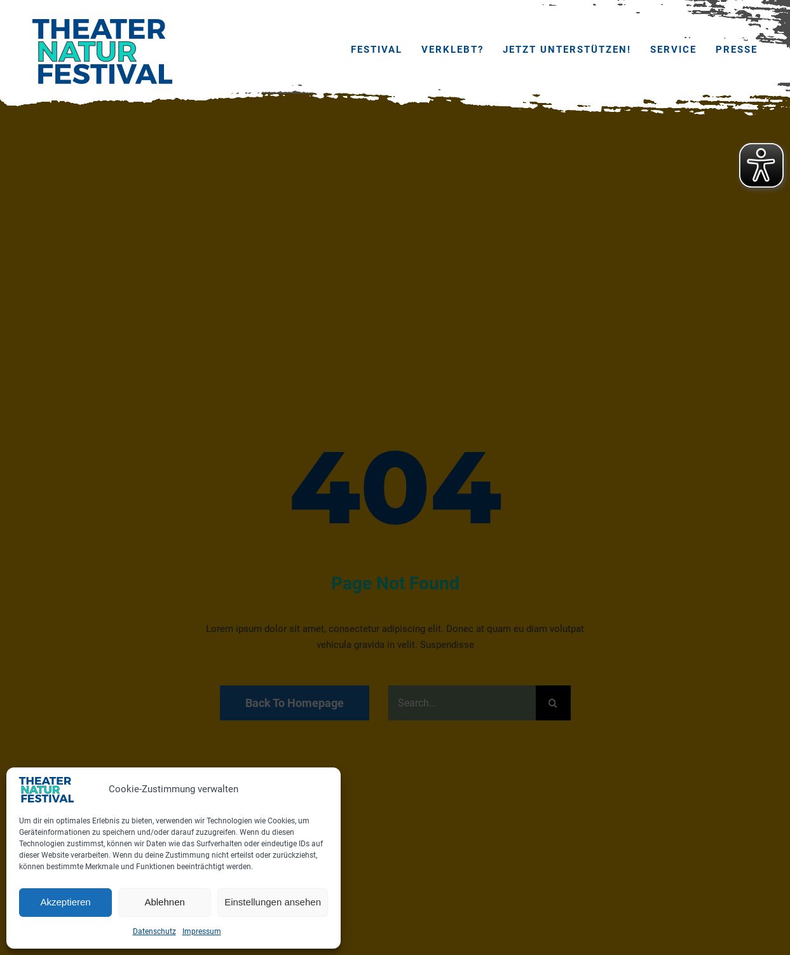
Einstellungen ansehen (272, 902)
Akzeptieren (65, 902)
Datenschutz (154, 931)
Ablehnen (164, 902)
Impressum (201, 931)
